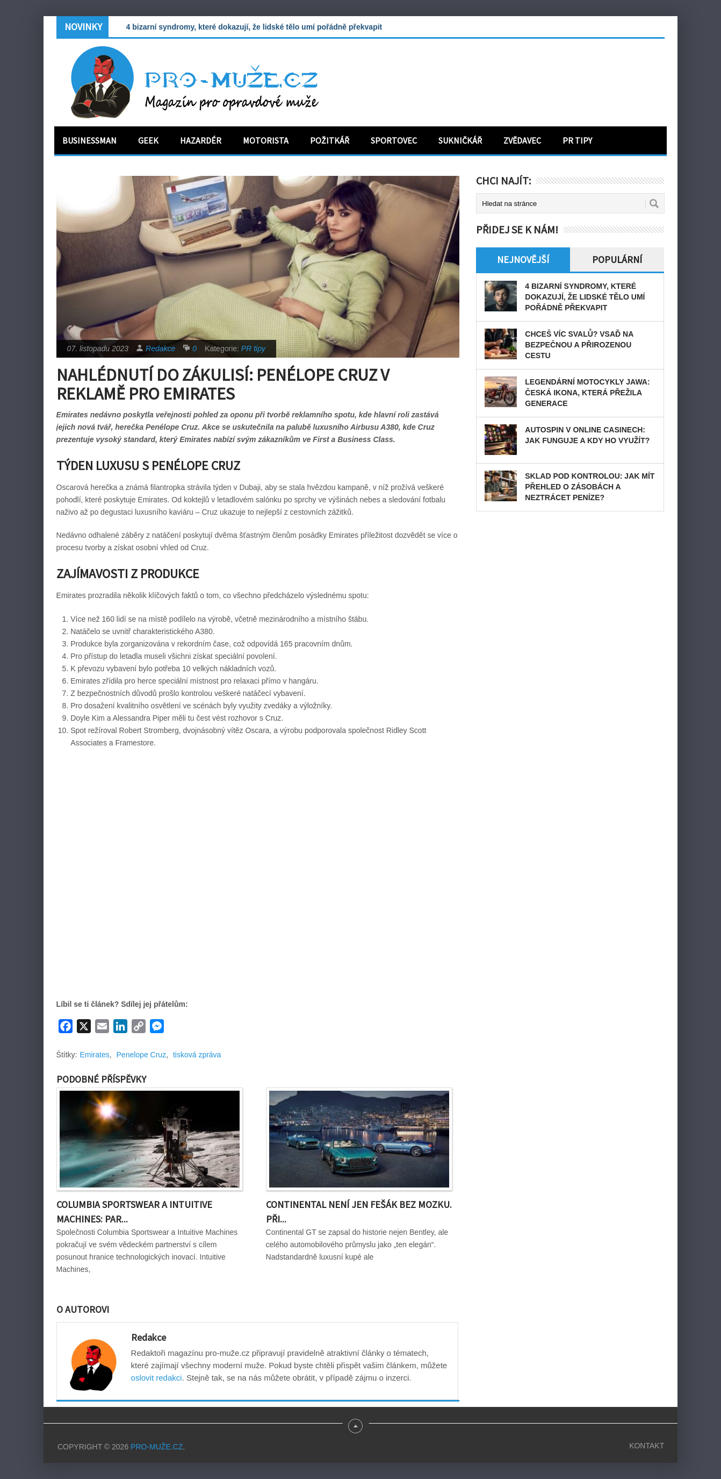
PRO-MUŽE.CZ (157, 1446)
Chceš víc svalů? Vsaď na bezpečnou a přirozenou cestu (579, 345)
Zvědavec (522, 140)
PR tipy (577, 140)
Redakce (160, 348)
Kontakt (646, 1445)
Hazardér (200, 140)
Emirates (95, 1054)
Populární (617, 259)
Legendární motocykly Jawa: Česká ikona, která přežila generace (587, 393)
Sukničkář (460, 140)
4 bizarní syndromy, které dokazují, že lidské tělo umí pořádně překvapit (254, 27)
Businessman (89, 140)
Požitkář (329, 140)
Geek (148, 140)
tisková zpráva (197, 1054)
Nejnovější (523, 259)
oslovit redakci (156, 1377)
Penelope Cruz (142, 1054)
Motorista (266, 140)
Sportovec (394, 140)
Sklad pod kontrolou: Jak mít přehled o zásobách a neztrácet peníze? (589, 487)
